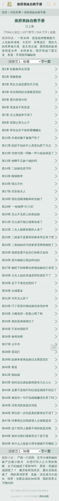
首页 (4, 12)
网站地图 (44, 496)
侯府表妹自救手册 (29, 4)
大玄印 (26, 42)
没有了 (13, 61)
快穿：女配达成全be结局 (24, 478)
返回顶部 (54, 347)
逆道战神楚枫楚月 (43, 38)
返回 (4, 4)
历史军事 (15, 12)
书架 (9, 4)
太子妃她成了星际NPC (22, 466)
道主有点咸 (29, 46)
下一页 (46, 61)
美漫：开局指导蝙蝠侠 (21, 54)
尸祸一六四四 (25, 457)
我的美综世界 (19, 474)
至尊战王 (40, 42)
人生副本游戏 (11, 42)
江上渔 (29, 26)
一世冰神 (23, 38)
